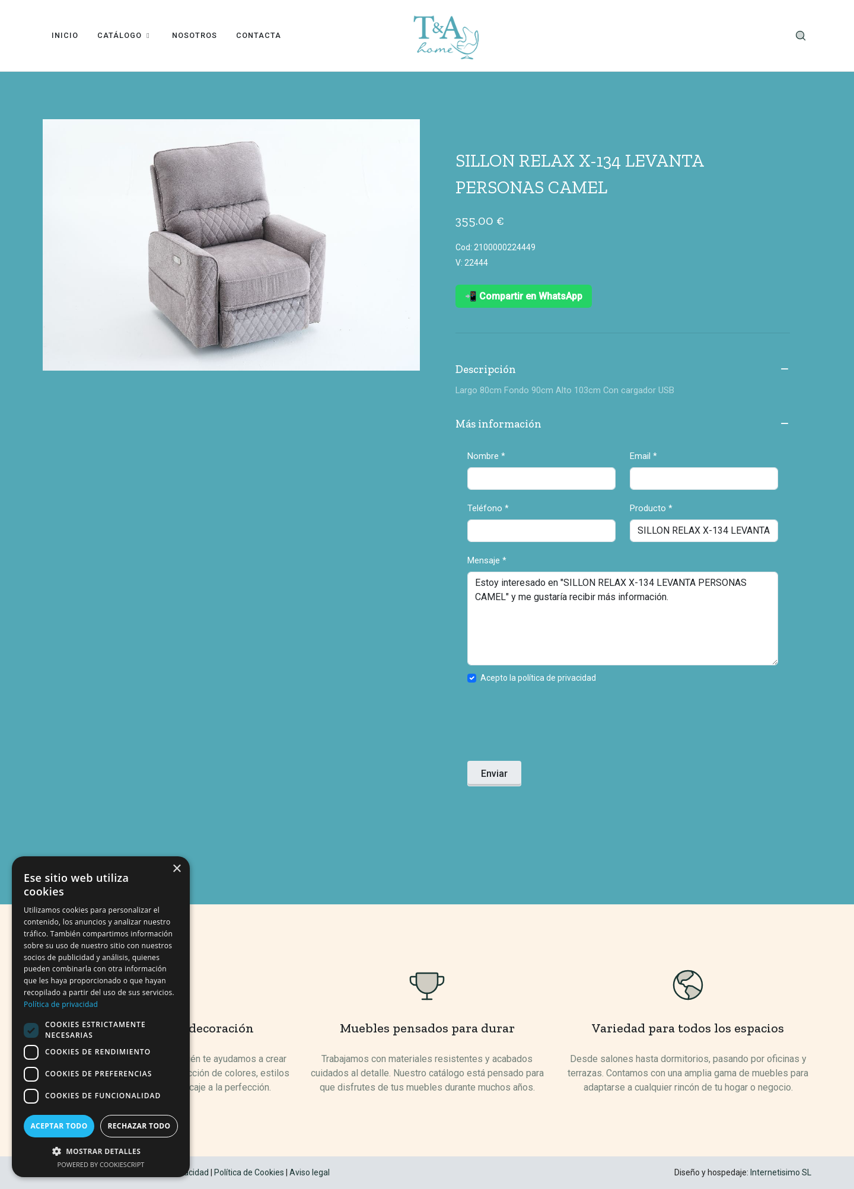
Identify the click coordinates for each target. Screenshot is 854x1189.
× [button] (176, 869)
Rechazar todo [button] (138, 1126)
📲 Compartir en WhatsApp (523, 296)
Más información (622, 424)
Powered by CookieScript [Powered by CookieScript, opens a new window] (101, 1164)
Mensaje (486, 560)
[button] (101, 1151)
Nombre (486, 456)
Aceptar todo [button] (58, 1126)
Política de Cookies (249, 1172)
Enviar (494, 773)
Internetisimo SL (780, 1172)
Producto (651, 508)
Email (643, 456)
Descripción (622, 370)
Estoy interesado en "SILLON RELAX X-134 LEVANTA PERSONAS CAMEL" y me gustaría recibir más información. (622, 618)
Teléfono (488, 508)
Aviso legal (309, 1172)
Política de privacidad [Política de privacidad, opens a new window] (61, 1004)
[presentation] (557, 726)
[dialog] (101, 1016)
